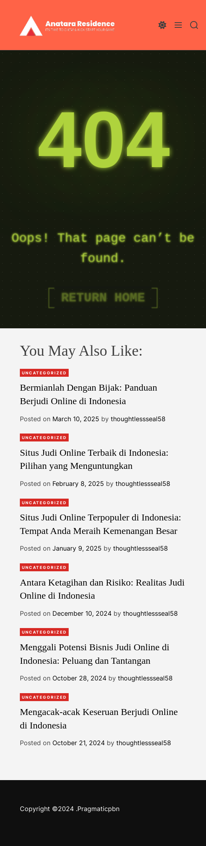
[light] (162, 25)
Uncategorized (44, 372)
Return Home (103, 297)
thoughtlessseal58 (138, 419)
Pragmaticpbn (98, 809)
